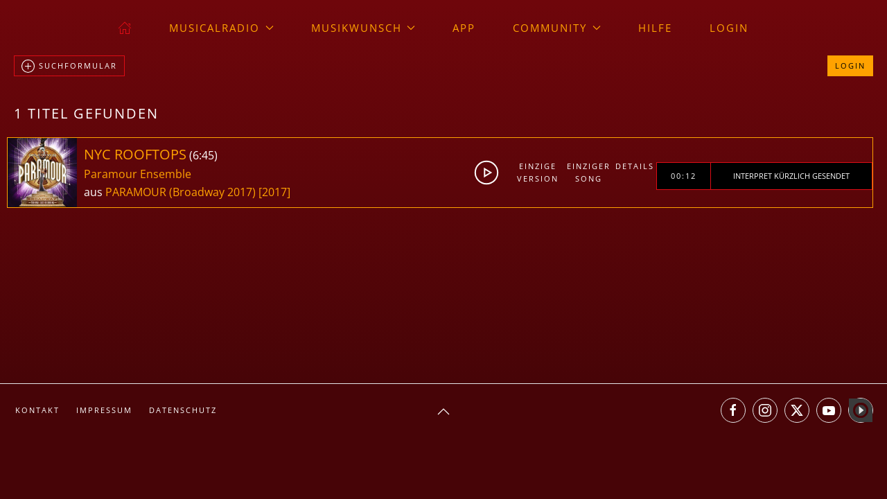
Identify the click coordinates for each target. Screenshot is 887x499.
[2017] (274, 192)
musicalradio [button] (221, 28)
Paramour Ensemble (137, 174)
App (464, 28)
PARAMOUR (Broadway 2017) (180, 192)
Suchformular (69, 66)
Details (634, 166)
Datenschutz (183, 410)
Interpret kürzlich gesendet (791, 175)
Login (729, 28)
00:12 (683, 175)
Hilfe (655, 28)
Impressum (104, 410)
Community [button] (557, 28)
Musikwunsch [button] (363, 28)
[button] (443, 412)
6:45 (203, 155)
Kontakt (37, 410)
